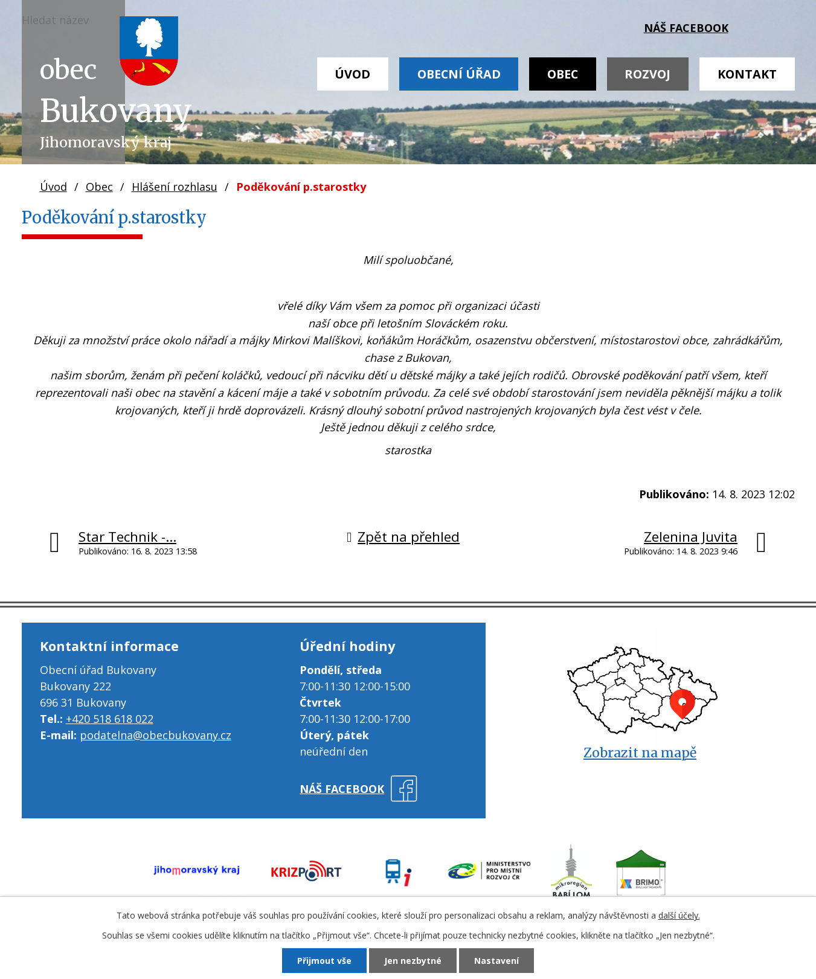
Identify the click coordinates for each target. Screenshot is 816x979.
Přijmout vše (324, 960)
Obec (562, 74)
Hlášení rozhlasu (174, 186)
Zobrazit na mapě (639, 753)
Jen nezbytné (413, 960)
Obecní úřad (459, 74)
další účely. (679, 915)
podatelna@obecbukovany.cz (155, 735)
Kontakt (747, 74)
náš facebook (686, 28)
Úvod (352, 74)
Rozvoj (647, 74)
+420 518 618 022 (109, 718)
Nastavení (496, 960)
